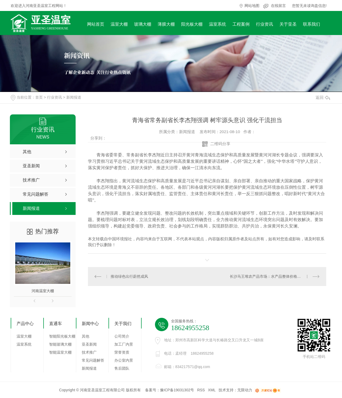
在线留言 (278, 5)
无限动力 (244, 390)
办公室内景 (123, 360)
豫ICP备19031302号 (177, 390)
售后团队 (121, 368)
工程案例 (241, 24)
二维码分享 (220, 143)
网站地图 (251, 5)
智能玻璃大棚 (60, 344)
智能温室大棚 (60, 352)
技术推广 (89, 352)
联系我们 (311, 24)
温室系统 (217, 24)
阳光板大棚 (192, 24)
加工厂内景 (123, 344)
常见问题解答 (93, 360)
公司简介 (121, 336)
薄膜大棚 (166, 24)
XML (211, 390)
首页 (39, 97)
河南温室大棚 (43, 291)
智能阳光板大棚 (62, 336)
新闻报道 (73, 97)
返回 (323, 97)
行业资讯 (264, 24)
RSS (201, 390)
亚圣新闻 (89, 344)
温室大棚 (119, 24)
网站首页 (95, 24)
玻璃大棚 (142, 24)
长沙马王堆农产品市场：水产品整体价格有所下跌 (271, 276)
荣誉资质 (121, 352)
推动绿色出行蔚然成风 (129, 276)
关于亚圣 (288, 24)
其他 (85, 336)
